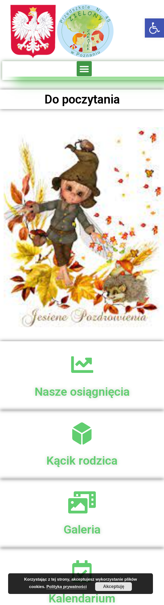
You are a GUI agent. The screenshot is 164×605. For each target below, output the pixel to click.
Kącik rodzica (82, 461)
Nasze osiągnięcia (82, 392)
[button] (154, 28)
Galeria (82, 529)
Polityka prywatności (66, 586)
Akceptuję (113, 586)
